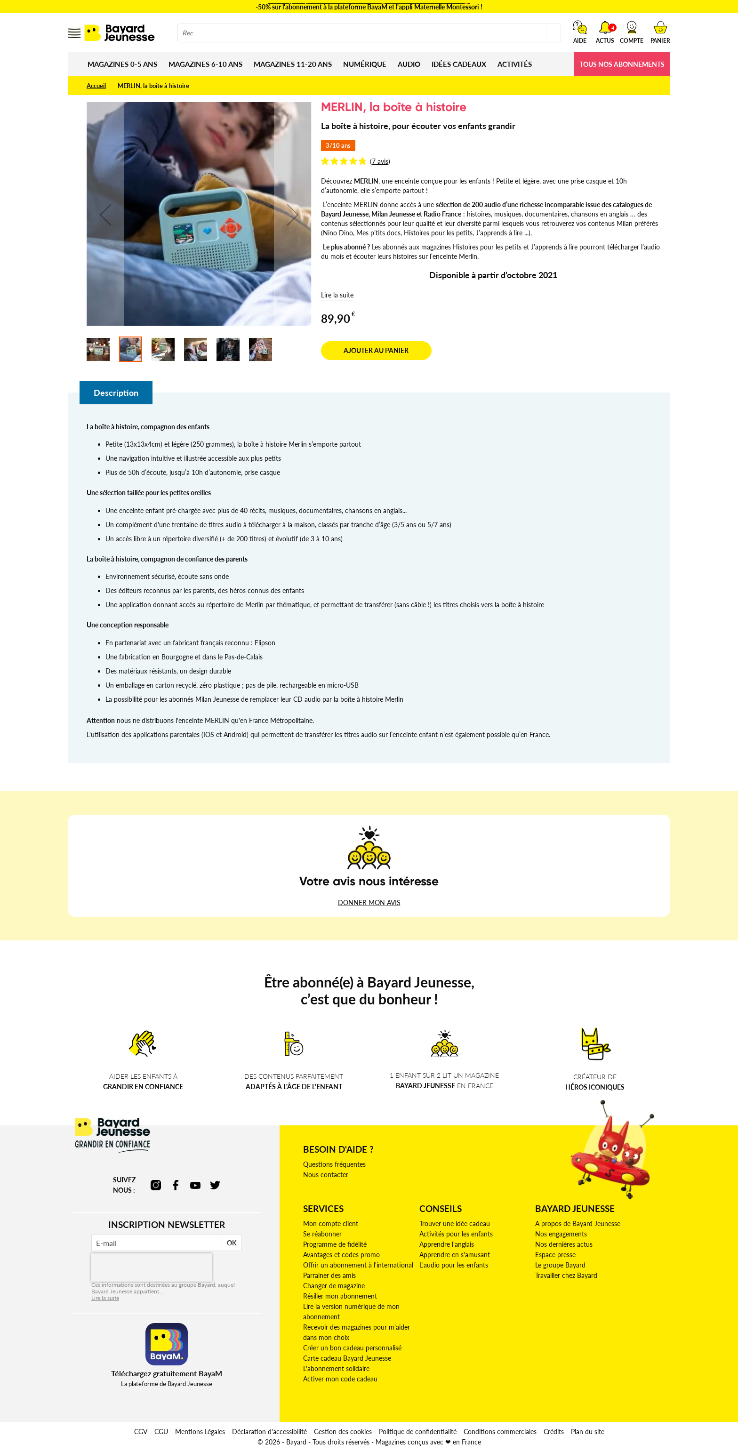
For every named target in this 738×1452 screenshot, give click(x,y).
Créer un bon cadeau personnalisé (352, 1348)
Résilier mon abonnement (340, 1296)
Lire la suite (337, 295)
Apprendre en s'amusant (454, 1255)
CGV (140, 1432)
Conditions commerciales (500, 1432)
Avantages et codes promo (341, 1255)
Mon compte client (330, 1223)
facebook (175, 1185)
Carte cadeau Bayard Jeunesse (347, 1358)
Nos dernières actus (564, 1244)
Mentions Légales (200, 1432)
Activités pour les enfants (456, 1234)
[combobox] (369, 33)
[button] (631, 32)
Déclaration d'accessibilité (269, 1432)
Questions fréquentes (334, 1164)
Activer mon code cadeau (340, 1379)
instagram (156, 1185)
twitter (215, 1185)
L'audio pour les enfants (453, 1265)
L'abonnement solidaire (336, 1368)
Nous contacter (325, 1175)
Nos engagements (561, 1234)
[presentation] (151, 1267)
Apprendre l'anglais (446, 1244)
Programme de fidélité (335, 1244)
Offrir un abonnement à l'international (358, 1265)
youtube (195, 1185)
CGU (161, 1432)
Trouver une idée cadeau (454, 1223)
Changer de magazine (334, 1286)
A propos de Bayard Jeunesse (577, 1223)
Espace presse (555, 1255)
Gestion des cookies (343, 1432)
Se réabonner (322, 1234)
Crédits (554, 1432)
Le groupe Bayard (560, 1265)
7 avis (380, 161)
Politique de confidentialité (418, 1432)
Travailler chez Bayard (566, 1275)
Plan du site (587, 1432)
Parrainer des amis (329, 1275)
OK (232, 1243)
